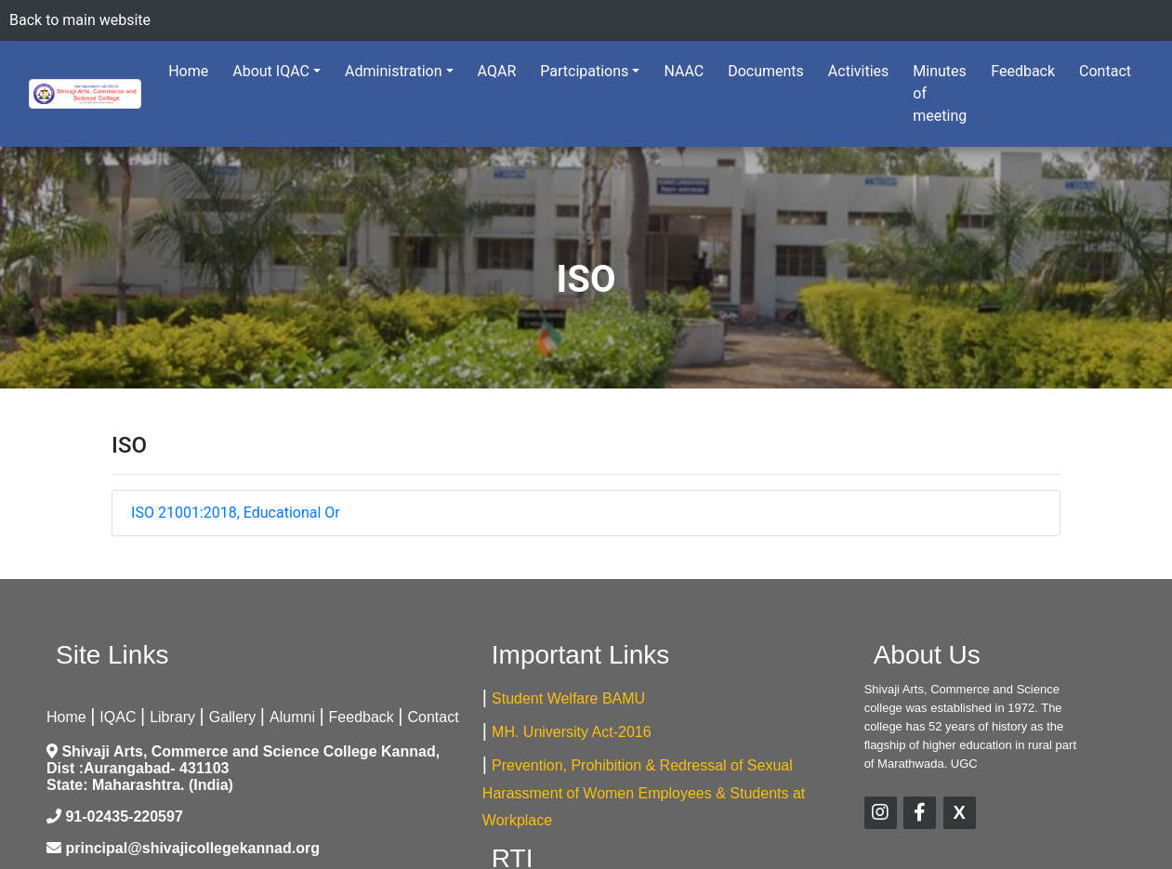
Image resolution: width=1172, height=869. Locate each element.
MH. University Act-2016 (572, 732)
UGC (964, 763)
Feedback (1023, 71)
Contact (1105, 71)
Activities (858, 71)
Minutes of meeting (940, 93)
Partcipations (584, 71)
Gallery (233, 717)
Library (172, 717)
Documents (766, 71)
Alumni (292, 717)
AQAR (497, 71)
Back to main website (80, 20)
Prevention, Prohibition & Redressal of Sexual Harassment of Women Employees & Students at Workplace (643, 792)
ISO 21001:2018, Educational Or (235, 512)
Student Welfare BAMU (568, 698)
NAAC (684, 71)
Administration (393, 71)
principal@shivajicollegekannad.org (192, 848)
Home (192, 69)
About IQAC (270, 71)
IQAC (117, 717)
